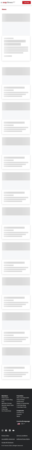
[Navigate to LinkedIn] (10, 431)
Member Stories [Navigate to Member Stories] (7, 403)
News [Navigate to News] (18, 416)
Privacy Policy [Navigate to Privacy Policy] (5, 435)
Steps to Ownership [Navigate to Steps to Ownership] (23, 403)
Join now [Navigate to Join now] (26, 2)
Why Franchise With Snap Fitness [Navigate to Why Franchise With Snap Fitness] (23, 399)
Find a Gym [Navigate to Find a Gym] (5, 398)
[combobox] (21, 423)
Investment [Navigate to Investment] (20, 401)
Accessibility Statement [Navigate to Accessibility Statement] (8, 439)
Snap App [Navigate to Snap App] (5, 409)
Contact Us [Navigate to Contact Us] (20, 412)
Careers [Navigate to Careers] (19, 414)
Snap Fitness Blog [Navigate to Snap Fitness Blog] (7, 400)
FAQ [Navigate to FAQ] (3, 401)
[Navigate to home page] (7, 3)
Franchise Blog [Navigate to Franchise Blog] (21, 405)
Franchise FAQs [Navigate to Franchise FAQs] (21, 407)
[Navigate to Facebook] (6, 431)
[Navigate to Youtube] (13, 431)
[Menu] (1, 2)
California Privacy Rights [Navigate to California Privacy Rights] (23, 439)
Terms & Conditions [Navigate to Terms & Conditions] (21, 435)
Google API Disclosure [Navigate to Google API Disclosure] (7, 442)
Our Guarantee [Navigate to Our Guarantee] (6, 411)
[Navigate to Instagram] (2, 431)
